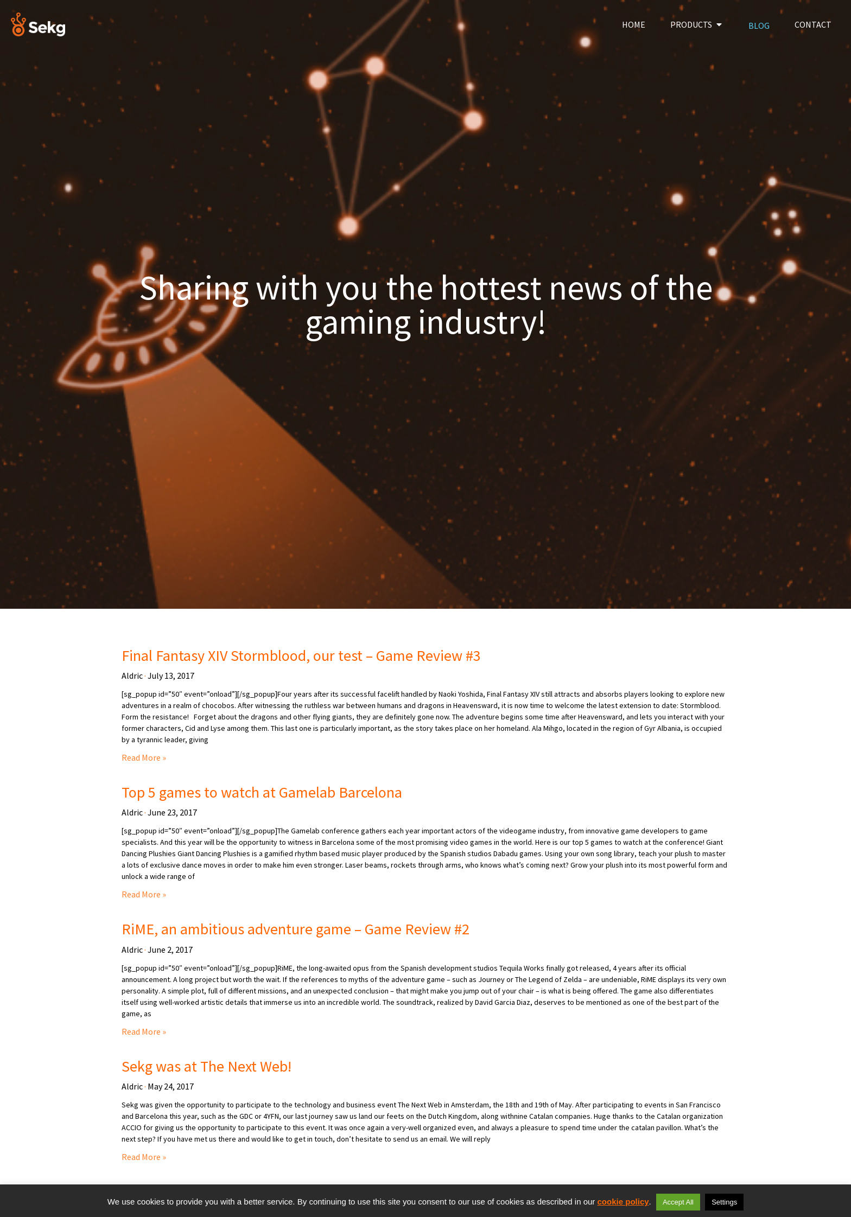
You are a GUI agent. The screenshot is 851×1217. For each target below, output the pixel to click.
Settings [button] (724, 1202)
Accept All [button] (678, 1202)
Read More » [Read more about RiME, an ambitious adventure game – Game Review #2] (144, 1031)
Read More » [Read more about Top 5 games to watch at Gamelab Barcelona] (144, 894)
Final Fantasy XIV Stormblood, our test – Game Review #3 (301, 655)
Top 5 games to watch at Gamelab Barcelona (262, 792)
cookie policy (623, 1201)
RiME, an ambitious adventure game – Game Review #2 (295, 929)
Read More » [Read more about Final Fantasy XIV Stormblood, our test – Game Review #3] (144, 757)
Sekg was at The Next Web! (206, 1066)
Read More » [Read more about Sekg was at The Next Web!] (144, 1156)
